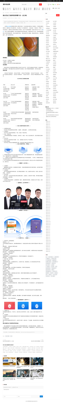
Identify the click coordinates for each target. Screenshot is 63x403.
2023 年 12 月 (48, 165)
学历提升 (54, 49)
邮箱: (19, 396)
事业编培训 (55, 28)
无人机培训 (48, 69)
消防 (3, 9)
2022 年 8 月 (48, 190)
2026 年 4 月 (48, 121)
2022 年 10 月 (48, 187)
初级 (14, 9)
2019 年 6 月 (48, 249)
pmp (46, 24)
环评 (8, 9)
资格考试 (54, 95)
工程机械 (47, 56)
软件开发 (47, 97)
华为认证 (47, 42)
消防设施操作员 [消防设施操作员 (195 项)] (48, 271)
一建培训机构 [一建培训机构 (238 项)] (56, 256)
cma (20, 9)
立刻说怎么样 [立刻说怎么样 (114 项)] (54, 271)
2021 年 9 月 (48, 207)
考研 (39, 9)
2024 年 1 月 (48, 163)
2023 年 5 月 (48, 176)
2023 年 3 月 (48, 179)
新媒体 (54, 67)
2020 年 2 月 (48, 237)
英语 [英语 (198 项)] (46, 274)
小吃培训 (47, 53)
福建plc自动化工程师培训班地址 (51, 116)
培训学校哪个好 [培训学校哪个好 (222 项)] (54, 261)
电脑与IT (47, 76)
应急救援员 (55, 56)
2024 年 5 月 (48, 157)
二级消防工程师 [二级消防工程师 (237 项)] (53, 258)
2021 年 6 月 (48, 212)
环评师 (47, 74)
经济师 (59, 8)
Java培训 (54, 23)
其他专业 (47, 37)
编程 (26, 9)
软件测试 (54, 97)
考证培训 (54, 83)
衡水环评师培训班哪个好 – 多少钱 (8, 341)
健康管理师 (48, 35)
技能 (43, 8)
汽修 (49, 9)
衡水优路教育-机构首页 (9, 344)
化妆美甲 (54, 40)
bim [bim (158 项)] (46, 256)
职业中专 (47, 85)
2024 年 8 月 (48, 152)
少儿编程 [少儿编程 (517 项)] (52, 264)
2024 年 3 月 (48, 160)
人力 (10, 9)
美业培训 (54, 79)
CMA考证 (47, 23)
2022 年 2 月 (48, 199)
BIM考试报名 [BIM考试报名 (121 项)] (51, 256)
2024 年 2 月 (48, 162)
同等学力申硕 (48, 46)
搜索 (46, 13)
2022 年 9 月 (48, 188)
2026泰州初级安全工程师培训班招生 (9, 366)
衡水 (11, 336)
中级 (16, 9)
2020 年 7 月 (48, 229)
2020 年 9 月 (48, 226)
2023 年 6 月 (48, 174)
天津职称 (47, 49)
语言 (24, 8)
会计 (14, 8)
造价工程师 (55, 99)
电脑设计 (54, 76)
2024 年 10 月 (48, 149)
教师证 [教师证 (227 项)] (53, 269)
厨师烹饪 (54, 44)
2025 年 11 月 (48, 129)
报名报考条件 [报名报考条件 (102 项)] (54, 268)
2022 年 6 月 (48, 193)
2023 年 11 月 (48, 166)
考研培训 (54, 81)
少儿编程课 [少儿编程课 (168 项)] (48, 266)
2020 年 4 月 (48, 234)
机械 (49, 8)
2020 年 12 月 (48, 221)
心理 (39, 8)
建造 (3, 8)
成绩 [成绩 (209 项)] (56, 266)
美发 (43, 9)
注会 (20, 8)
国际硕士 (47, 47)
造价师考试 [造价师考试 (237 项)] (48, 276)
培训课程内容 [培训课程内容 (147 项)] (48, 263)
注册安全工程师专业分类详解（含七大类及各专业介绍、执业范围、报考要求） (9, 379)
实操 (18, 8)
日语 (28, 8)
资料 (53, 8)
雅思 (31, 8)
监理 (5, 9)
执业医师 (47, 63)
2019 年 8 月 (48, 246)
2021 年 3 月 (48, 216)
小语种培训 (55, 53)
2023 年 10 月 (48, 168)
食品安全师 (48, 102)
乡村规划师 (48, 28)
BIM (10, 8)
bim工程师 (55, 21)
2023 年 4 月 (48, 177)
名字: (5, 396)
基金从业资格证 (55, 47)
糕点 (47, 9)
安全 (5, 8)
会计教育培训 (55, 33)
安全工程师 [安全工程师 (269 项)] (48, 264)
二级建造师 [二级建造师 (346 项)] (48, 258)
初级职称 (47, 40)
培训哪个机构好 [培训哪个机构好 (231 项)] (48, 261)
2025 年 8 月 (48, 133)
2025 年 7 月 (48, 135)
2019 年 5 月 (48, 251)
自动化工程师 (48, 88)
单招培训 (47, 44)
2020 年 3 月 (48, 235)
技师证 (47, 65)
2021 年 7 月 (48, 210)
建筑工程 (54, 58)
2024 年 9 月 (48, 151)
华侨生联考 (55, 42)
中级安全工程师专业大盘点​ (21, 378)
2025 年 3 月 (48, 141)
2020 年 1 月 (48, 238)
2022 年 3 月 (48, 198)
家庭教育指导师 (55, 51)
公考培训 (54, 35)
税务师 (47, 79)
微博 (59, 4)
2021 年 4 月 (48, 215)
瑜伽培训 (54, 74)
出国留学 (54, 37)
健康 (34, 8)
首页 (3, 12)
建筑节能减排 (48, 60)
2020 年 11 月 (48, 223)
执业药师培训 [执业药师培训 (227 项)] (48, 268)
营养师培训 (55, 90)
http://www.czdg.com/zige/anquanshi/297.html (28, 332)
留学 (37, 9)
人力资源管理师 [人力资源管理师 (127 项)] (48, 260)
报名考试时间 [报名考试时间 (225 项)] (48, 269)
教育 (34, 9)
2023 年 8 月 (48, 171)
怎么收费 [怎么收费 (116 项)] (52, 266)
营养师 (47, 90)
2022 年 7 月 (48, 191)
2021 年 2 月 (48, 218)
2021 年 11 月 (48, 204)
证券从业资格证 (55, 92)
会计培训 (54, 30)
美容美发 (47, 81)
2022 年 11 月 (48, 185)
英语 (26, 8)
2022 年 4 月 (48, 196)
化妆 (45, 8)
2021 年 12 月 (48, 202)
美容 (45, 9)
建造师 (54, 60)
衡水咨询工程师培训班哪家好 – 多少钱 (37, 341)
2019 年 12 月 (48, 240)
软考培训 (47, 99)
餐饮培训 (54, 102)
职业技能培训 (55, 85)
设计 (28, 9)
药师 (37, 8)
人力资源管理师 (48, 30)
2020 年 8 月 (48, 227)
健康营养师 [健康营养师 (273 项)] (54, 260)
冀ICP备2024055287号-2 (33, 401)
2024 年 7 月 (48, 154)
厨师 (47, 8)
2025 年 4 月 (48, 140)
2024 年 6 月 (48, 155)
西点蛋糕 (47, 92)
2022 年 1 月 (48, 201)
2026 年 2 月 (48, 124)
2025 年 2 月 (48, 143)
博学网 (29, 401)
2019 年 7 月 (48, 248)
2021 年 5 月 (48, 213)
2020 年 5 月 (48, 232)
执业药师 (54, 63)
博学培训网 (6, 4)
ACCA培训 (47, 21)
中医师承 (54, 24)
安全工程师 (7, 12)
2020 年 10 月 (48, 224)
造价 (8, 8)
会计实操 (47, 33)
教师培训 (47, 67)
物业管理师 (55, 72)
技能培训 (54, 65)
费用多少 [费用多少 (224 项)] (50, 274)
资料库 (47, 95)
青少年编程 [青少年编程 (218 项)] (53, 276)
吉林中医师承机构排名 (49, 110)
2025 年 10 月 (48, 130)
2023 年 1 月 (48, 182)
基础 (16, 8)
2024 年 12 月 (48, 146)
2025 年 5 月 (48, 138)
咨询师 (56, 8)
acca (18, 9)
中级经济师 (48, 26)
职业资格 (47, 86)
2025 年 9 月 (48, 132)
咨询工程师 (55, 46)
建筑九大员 (48, 58)
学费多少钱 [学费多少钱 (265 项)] (53, 263)
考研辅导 (47, 83)
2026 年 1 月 (48, 126)
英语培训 (54, 88)
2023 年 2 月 (48, 180)
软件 (31, 9)
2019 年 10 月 (48, 243)
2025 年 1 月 (48, 144)
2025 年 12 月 (48, 127)
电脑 (24, 9)
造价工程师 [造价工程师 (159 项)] (55, 274)
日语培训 (54, 69)
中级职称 (54, 26)
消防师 (47, 72)
